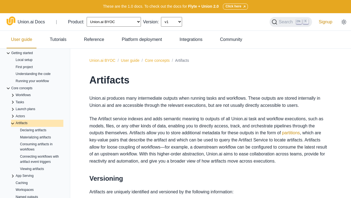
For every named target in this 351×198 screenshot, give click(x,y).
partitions (291, 132)
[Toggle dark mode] (344, 22)
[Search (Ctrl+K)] (291, 22)
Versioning (106, 178)
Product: (76, 21)
